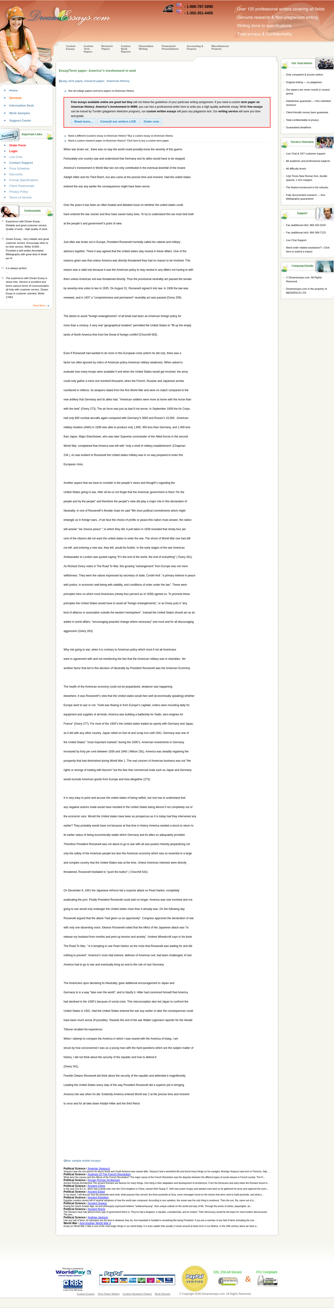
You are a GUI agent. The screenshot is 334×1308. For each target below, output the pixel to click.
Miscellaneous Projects (220, 47)
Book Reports (162, 1293)
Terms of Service (20, 197)
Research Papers (107, 47)
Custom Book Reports (126, 49)
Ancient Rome (96, 1209)
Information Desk (21, 105)
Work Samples (19, 113)
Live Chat (15, 157)
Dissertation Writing (146, 47)
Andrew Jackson (98, 1217)
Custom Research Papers (137, 1293)
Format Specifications (23, 180)
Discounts (15, 174)
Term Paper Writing (108, 1293)
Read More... (40, 305)
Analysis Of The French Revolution (109, 1174)
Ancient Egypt (96, 1191)
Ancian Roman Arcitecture (104, 1180)
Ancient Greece (97, 1203)
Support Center (20, 120)
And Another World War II (95, 1223)
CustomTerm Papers (88, 49)
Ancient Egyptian (98, 1197)
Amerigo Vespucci (99, 1168)
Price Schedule (19, 168)
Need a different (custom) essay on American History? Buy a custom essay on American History (120, 135)
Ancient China (96, 1186)
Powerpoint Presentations (170, 47)
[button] (83, 121)
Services (15, 98)
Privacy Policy (18, 191)
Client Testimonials (21, 186)
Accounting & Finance (195, 47)
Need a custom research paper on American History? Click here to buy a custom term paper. (118, 140)
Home (13, 90)
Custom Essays (71, 47)
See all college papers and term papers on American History (101, 90)
